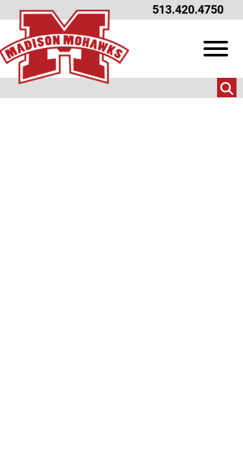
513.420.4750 (188, 9)
